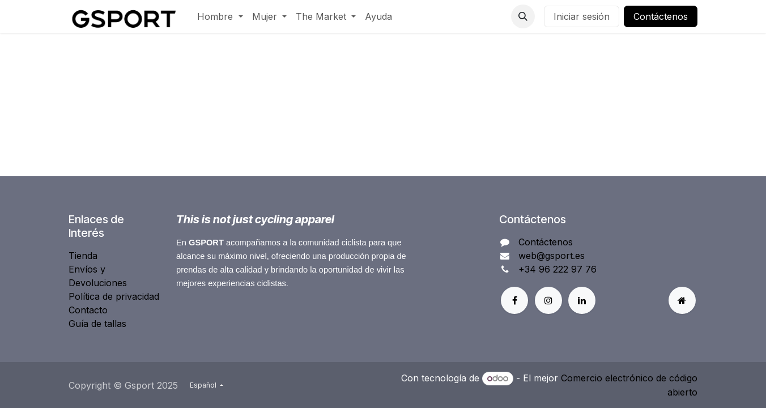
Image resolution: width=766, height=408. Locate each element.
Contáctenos (660, 16)
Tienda (83, 255)
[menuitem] (220, 16)
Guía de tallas (97, 323)
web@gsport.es (551, 255)
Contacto (88, 310)
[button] (523, 16)
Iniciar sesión (582, 16)
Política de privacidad (114, 296)
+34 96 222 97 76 (557, 269)
